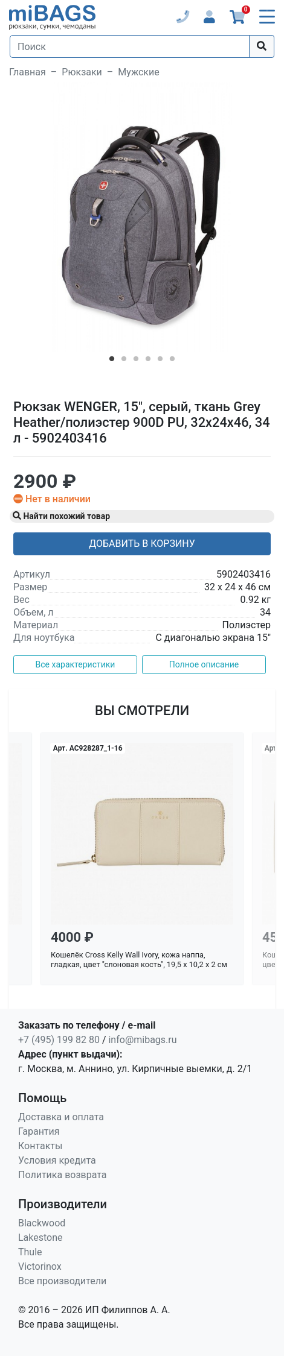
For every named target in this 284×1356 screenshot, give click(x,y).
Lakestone (40, 1237)
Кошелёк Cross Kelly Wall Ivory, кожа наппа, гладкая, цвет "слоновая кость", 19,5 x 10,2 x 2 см (139, 960)
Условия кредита (57, 1160)
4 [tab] (148, 361)
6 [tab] (172, 361)
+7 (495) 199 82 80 (59, 1039)
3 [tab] (136, 361)
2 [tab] (124, 361)
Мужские (138, 72)
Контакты (40, 1146)
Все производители (62, 1281)
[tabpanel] (142, 217)
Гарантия (39, 1131)
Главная (27, 72)
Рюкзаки (82, 72)
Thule (30, 1252)
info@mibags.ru (142, 1039)
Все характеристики (75, 664)
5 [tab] (160, 361)
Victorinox (40, 1266)
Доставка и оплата (61, 1117)
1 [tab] (112, 361)
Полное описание (204, 664)
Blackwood (41, 1223)
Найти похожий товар (61, 516)
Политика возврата (62, 1175)
